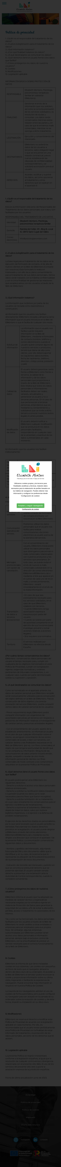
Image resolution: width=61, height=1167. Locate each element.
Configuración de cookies (30, 473)
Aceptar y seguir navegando (30, 470)
